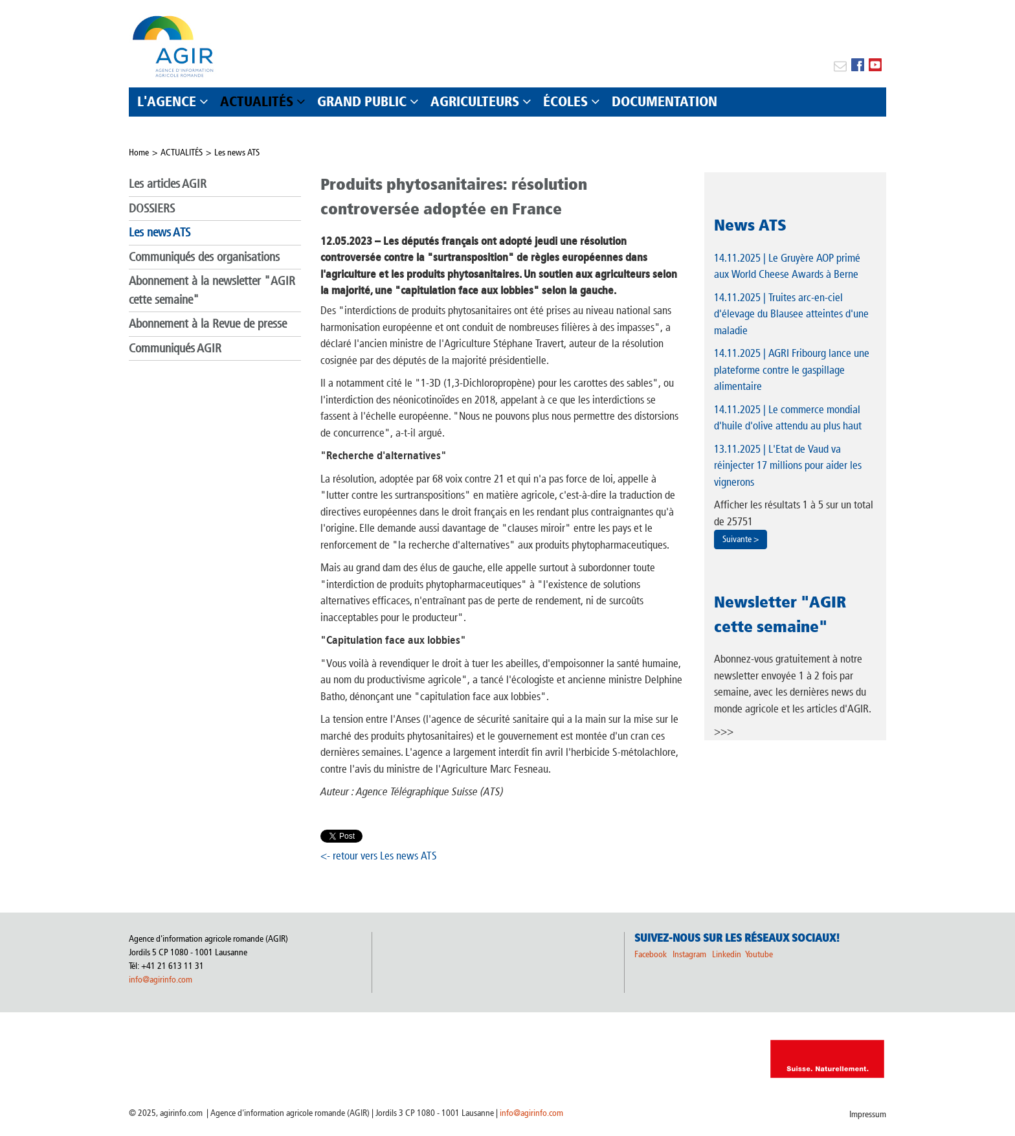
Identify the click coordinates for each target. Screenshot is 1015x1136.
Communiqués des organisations (204, 256)
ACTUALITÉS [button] (256, 101)
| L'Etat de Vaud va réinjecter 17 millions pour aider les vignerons (788, 465)
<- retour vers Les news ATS (378, 855)
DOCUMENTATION (664, 101)
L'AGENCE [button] (166, 101)
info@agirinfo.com (160, 979)
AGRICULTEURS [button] (474, 101)
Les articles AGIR (167, 183)
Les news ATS (237, 152)
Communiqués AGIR (175, 348)
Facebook (650, 954)
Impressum (867, 1114)
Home (139, 152)
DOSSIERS (152, 208)
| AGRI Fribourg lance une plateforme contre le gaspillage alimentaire (791, 369)
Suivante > (740, 539)
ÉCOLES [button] (565, 101)
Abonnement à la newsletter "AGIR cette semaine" (212, 290)
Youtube (759, 954)
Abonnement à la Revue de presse (208, 323)
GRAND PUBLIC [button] (362, 101)
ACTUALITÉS (182, 152)
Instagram (689, 954)
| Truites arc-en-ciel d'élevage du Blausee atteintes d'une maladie (791, 314)
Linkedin (727, 954)
